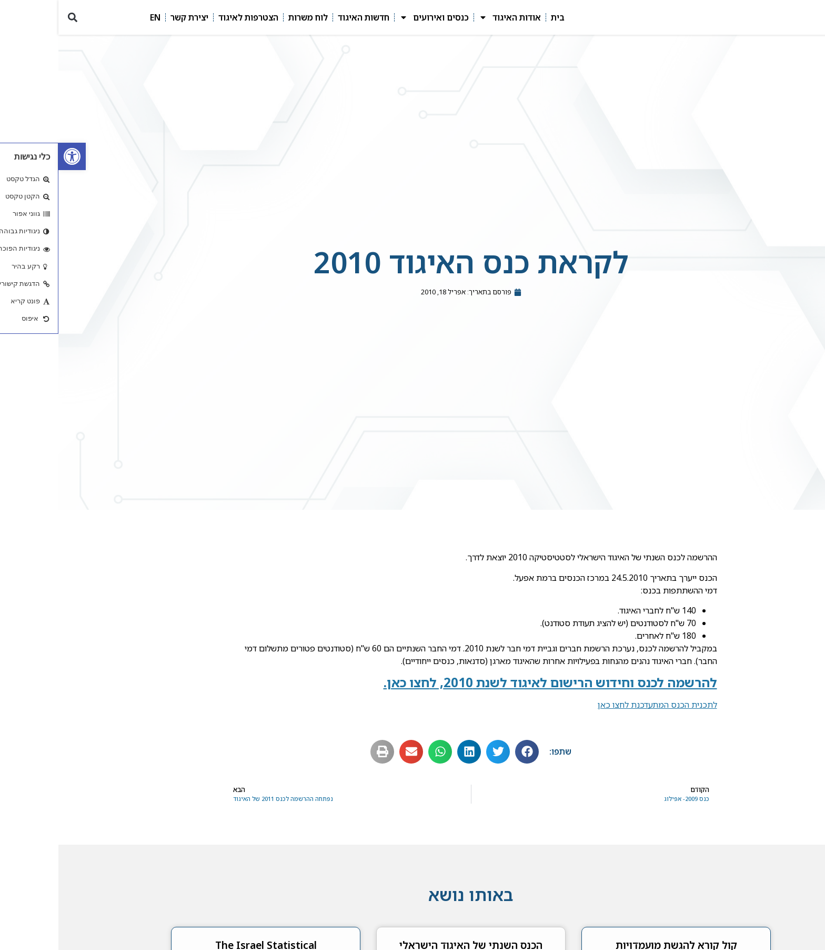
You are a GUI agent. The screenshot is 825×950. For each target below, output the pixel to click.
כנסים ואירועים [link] (375, 18)
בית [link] (499, 18)
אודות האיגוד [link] (451, 18)
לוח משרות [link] (249, 18)
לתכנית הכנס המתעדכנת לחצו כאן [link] (599, 706)
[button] (14, 18)
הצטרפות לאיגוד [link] (190, 18)
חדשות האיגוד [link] (305, 18)
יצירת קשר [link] (131, 18)
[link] (13, 156)
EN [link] (97, 18)
